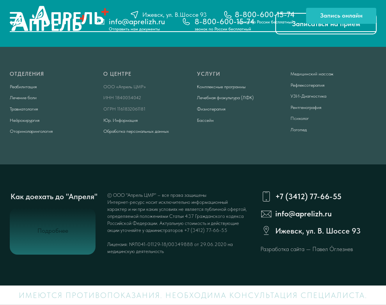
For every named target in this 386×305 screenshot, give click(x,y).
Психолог (299, 118)
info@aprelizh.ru (303, 213)
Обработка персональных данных (136, 131)
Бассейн (205, 120)
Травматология (24, 109)
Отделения (27, 74)
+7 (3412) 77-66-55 (308, 196)
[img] (15, 17)
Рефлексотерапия (307, 85)
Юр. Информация (120, 120)
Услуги (208, 74)
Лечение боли (23, 97)
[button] (341, 16)
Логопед (298, 129)
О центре (117, 74)
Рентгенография (305, 107)
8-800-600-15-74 (265, 14)
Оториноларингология (31, 131)
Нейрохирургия (24, 120)
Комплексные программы (221, 86)
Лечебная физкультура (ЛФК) (225, 97)
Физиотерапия (211, 109)
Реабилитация (23, 86)
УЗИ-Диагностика (308, 96)
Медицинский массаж (311, 74)
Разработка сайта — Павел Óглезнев (306, 249)
